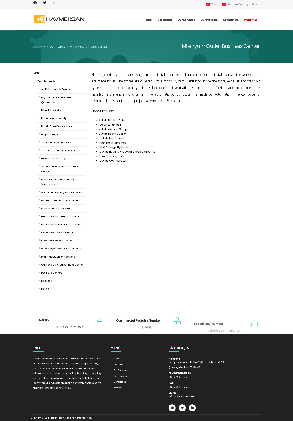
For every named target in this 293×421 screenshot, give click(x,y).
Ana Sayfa (39, 46)
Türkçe (212, 4)
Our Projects (57, 46)
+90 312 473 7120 (179, 377)
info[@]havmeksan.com (184, 396)
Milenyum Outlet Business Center (88, 46)
